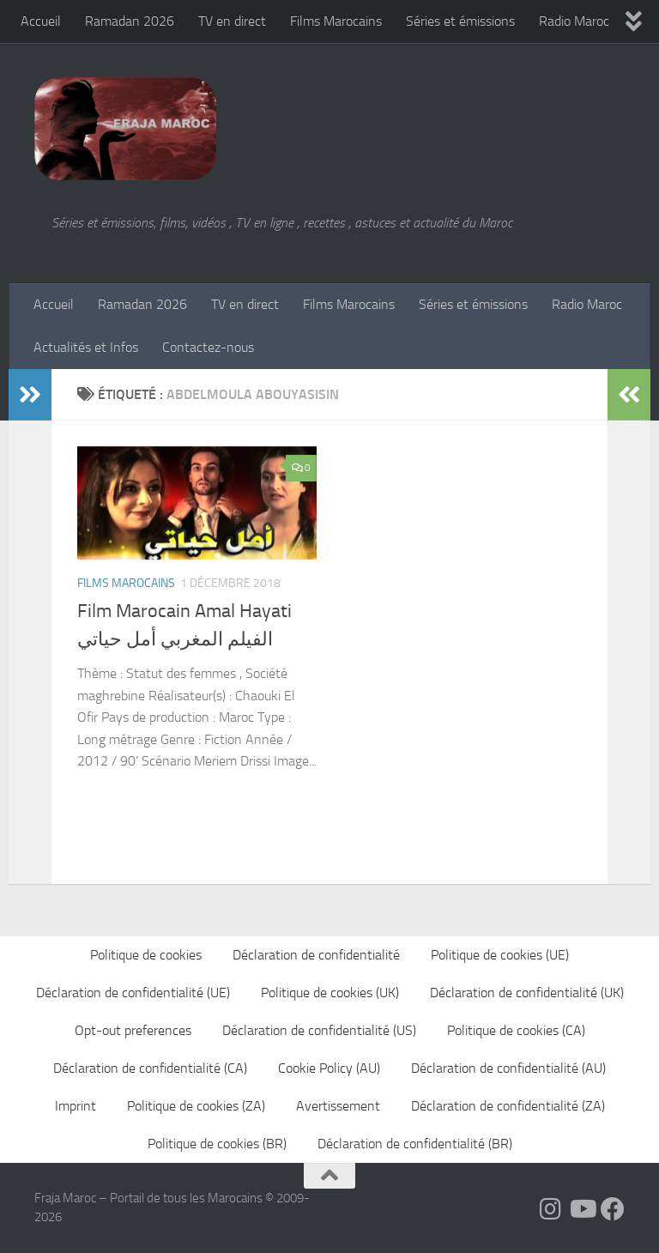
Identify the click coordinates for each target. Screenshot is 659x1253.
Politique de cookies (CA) (516, 1030)
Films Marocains (336, 21)
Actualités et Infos (85, 347)
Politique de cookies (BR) (217, 1143)
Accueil (41, 21)
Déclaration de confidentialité (316, 955)
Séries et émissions (460, 21)
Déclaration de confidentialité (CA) (150, 1068)
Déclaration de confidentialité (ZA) (508, 1106)
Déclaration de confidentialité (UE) (133, 992)
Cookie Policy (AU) (329, 1068)
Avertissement (338, 1106)
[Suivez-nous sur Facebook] (613, 1209)
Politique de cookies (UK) (330, 992)
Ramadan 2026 (129, 21)
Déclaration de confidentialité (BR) (414, 1143)
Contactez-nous (208, 347)
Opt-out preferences (133, 1030)
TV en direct (232, 21)
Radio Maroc (574, 21)
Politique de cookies (146, 955)
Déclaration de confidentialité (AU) (508, 1068)
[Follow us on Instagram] (551, 1209)
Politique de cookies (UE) (500, 955)
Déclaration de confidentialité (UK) (527, 992)
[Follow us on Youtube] (582, 1209)
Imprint (75, 1106)
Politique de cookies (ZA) (196, 1106)
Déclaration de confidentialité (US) (319, 1030)
